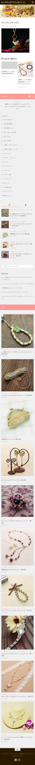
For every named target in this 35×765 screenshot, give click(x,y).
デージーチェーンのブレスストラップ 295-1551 (17, 610)
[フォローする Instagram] (32, 96)
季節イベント (7, 196)
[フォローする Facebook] (29, 96)
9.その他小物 (7, 187)
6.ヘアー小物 (7, 174)
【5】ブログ (7, 136)
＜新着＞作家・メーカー (10, 149)
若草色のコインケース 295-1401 (19, 234)
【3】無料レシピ (8, 128)
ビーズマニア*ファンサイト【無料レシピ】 (13, 2)
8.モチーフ (6, 183)
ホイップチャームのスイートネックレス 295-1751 (17, 696)
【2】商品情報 (7, 124)
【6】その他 (7, 141)
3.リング (5, 162)
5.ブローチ (6, 170)
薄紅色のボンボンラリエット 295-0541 (13, 569)
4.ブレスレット (7, 166)
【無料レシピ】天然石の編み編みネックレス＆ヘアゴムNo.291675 (25, 82)
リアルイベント (8, 191)
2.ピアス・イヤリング (10, 158)
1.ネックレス (7, 153)
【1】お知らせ (7, 119)
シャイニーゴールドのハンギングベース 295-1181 (18, 284)
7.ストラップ (7, 179)
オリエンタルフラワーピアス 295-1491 (15, 292)
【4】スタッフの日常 (9, 132)
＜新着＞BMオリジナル (10, 145)
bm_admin (5, 26)
